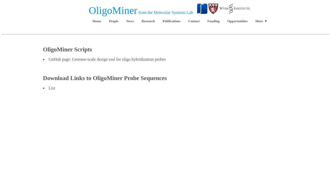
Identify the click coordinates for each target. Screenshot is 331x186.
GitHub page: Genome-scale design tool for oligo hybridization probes (107, 59)
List (52, 88)
